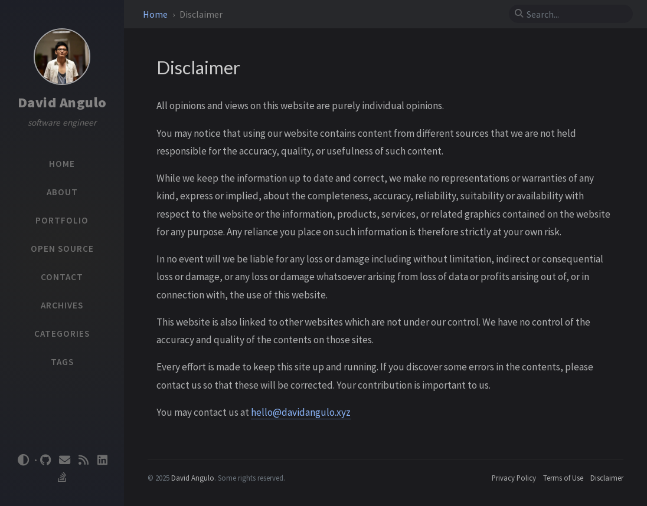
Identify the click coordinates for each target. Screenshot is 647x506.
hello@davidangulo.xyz (301, 412)
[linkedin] (102, 460)
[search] (576, 14)
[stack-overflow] (62, 477)
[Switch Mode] (23, 460)
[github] (46, 460)
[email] (64, 460)
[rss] (83, 460)
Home (156, 14)
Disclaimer (606, 477)
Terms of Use (563, 477)
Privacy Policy (514, 477)
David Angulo (62, 102)
